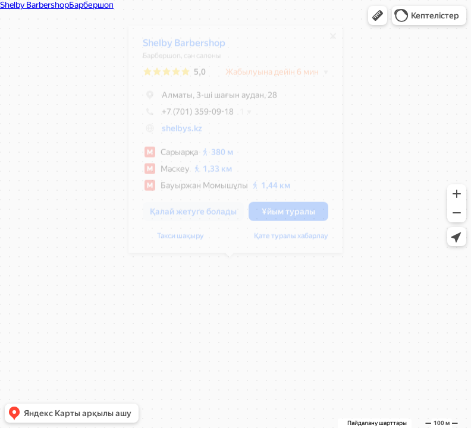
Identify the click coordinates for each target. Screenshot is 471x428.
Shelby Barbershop (178, 47)
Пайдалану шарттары (377, 423)
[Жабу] (327, 40)
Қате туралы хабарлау (285, 240)
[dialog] (230, 143)
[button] (377, 15)
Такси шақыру (174, 240)
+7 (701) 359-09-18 (182, 116)
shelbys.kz (176, 132)
